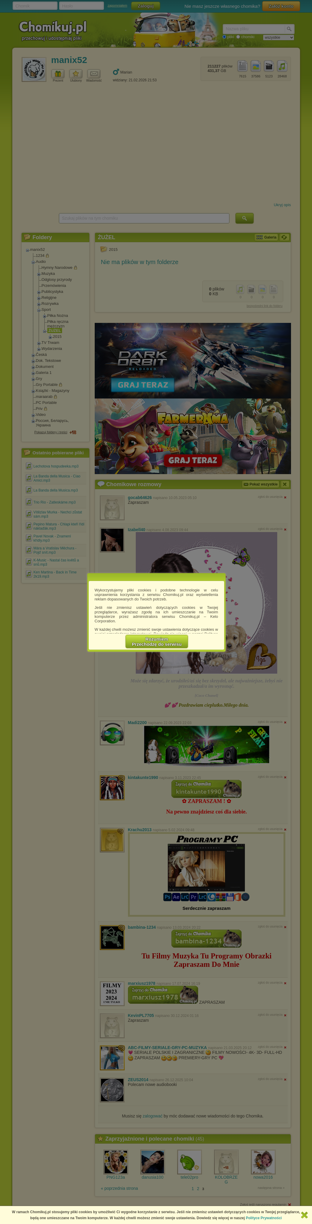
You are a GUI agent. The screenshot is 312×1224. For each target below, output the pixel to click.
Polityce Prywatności (264, 1218)
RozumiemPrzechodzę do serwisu (157, 641)
